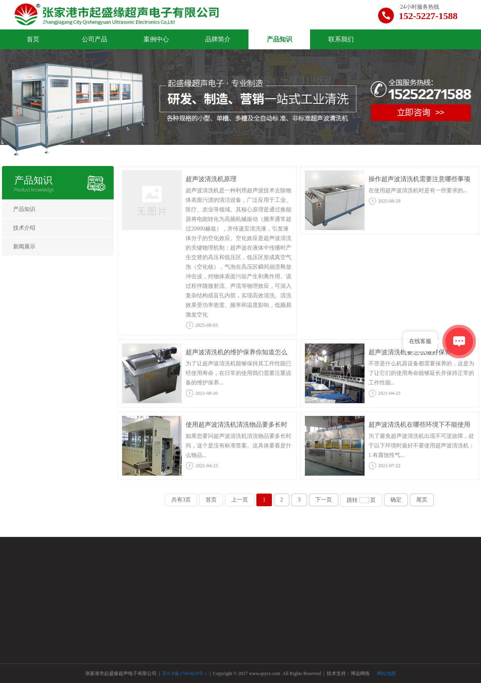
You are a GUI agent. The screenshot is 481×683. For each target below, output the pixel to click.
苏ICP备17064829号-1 (185, 673)
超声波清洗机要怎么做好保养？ (413, 352)
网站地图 (386, 673)
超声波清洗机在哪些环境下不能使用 (419, 424)
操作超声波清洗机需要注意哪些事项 (419, 179)
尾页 (421, 500)
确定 (395, 500)
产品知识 (33, 180)
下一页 (323, 500)
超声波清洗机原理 (211, 179)
